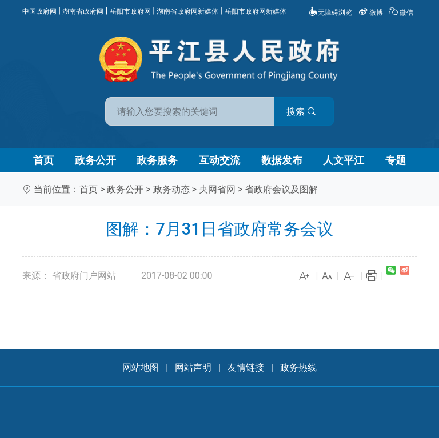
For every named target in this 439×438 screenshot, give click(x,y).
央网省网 (217, 189)
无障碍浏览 (330, 13)
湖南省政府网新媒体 (187, 11)
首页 (43, 160)
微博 (371, 13)
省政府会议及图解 (281, 189)
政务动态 (171, 189)
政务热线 (298, 367)
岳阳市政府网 (130, 11)
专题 (395, 160)
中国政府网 (39, 11)
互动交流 (219, 160)
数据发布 (281, 160)
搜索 (301, 111)
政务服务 (157, 160)
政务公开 (95, 160)
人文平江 (343, 160)
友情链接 (246, 367)
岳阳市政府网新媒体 (255, 11)
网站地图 (140, 367)
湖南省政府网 (82, 11)
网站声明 (193, 367)
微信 (402, 13)
